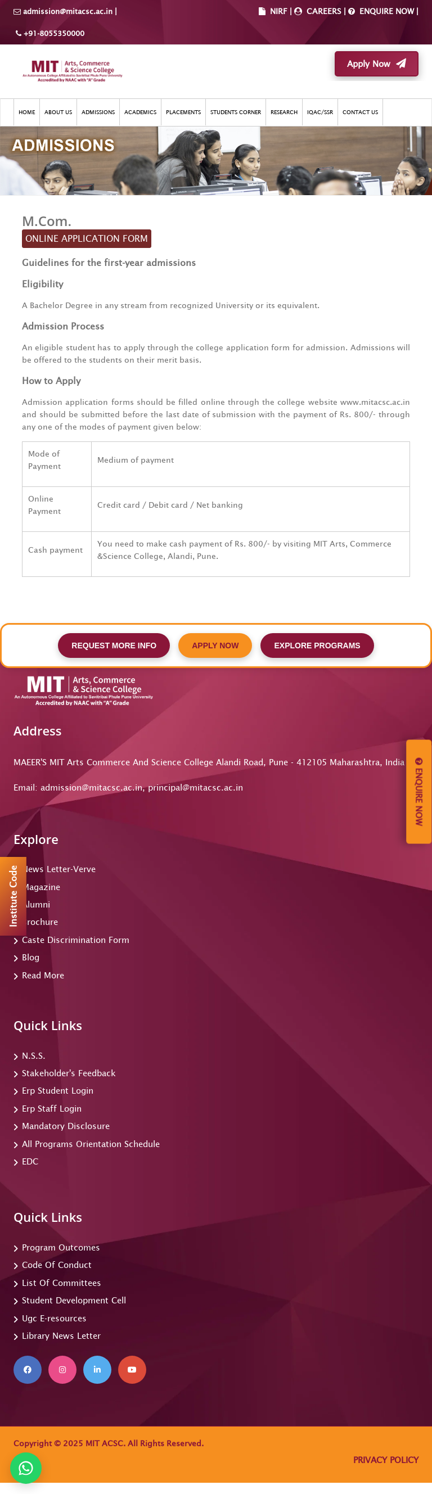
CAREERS (322, 11)
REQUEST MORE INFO (113, 645)
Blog (30, 957)
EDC (30, 1161)
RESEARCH (284, 112)
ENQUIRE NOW (385, 11)
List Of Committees (61, 1283)
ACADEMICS (140, 112)
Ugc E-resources (54, 1318)
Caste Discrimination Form (75, 940)
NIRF (278, 11)
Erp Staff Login (52, 1108)
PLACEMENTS (183, 112)
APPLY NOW (215, 645)
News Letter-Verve (59, 869)
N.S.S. (34, 1055)
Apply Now (376, 63)
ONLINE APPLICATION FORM (86, 238)
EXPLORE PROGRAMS (317, 645)
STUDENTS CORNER (235, 112)
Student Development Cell (74, 1300)
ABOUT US (58, 112)
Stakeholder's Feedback (69, 1073)
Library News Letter (61, 1335)
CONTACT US (360, 112)
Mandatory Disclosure (66, 1126)
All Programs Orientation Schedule (91, 1144)
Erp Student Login (57, 1090)
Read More (43, 975)
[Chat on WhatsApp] (26, 1468)
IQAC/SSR (320, 112)
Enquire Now (419, 792)
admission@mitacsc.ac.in (67, 11)
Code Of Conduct (57, 1265)
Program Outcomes (61, 1247)
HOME (27, 112)
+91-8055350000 (52, 33)
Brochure (40, 922)
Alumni (36, 904)
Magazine (41, 887)
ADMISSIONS (98, 112)
